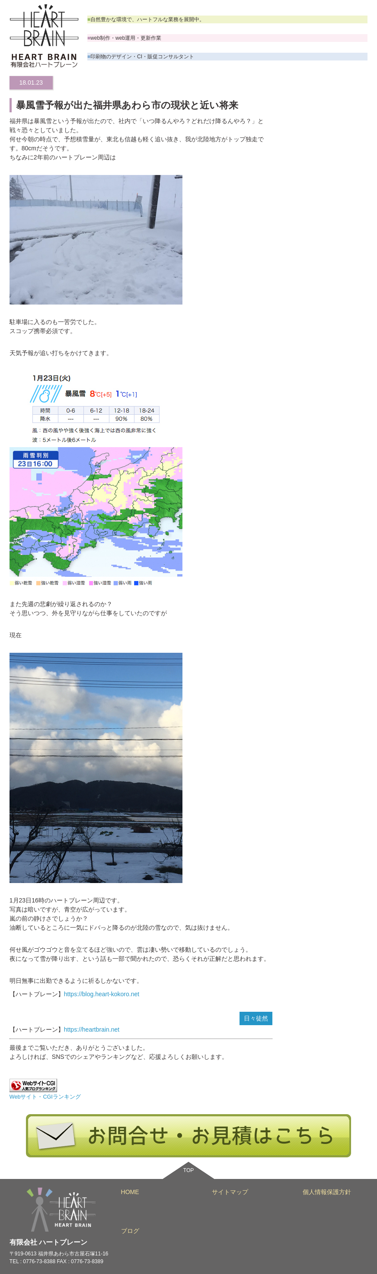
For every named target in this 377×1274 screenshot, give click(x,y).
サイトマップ (230, 1191)
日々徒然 (256, 1018)
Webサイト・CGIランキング (45, 1097)
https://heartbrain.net (91, 1029)
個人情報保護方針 (327, 1191)
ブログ (130, 1230)
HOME (130, 1191)
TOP (188, 1170)
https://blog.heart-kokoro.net (101, 994)
